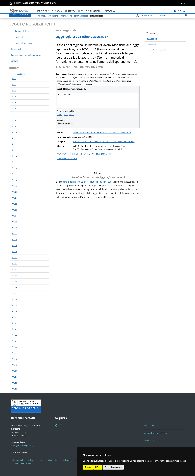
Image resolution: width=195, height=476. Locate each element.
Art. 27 (14, 233)
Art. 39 (14, 305)
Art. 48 (14, 359)
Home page (40, 15)
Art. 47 (14, 353)
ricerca (64, 15)
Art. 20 (14, 192)
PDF (66, 114)
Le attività (70, 11)
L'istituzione (42, 11)
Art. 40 (14, 311)
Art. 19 (14, 186)
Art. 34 (14, 275)
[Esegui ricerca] (186, 15)
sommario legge (81, 15)
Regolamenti (16, 49)
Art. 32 (14, 263)
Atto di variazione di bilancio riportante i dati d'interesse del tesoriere (104, 141)
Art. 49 (14, 365)
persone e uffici (144, 15)
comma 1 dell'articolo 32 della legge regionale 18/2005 (86, 181)
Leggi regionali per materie (21, 43)
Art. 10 (14, 132)
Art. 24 (14, 215)
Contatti (14, 61)
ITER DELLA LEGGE (67, 158)
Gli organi (56, 11)
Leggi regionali (16, 37)
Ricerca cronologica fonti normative (25, 55)
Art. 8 (14, 120)
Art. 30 (14, 251)
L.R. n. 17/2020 (18, 74)
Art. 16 (14, 168)
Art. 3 (14, 90)
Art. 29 (14, 245)
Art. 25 (14, 221)
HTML (59, 114)
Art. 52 (14, 382)
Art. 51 (14, 376)
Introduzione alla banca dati (22, 31)
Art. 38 (14, 299)
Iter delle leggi (152, 39)
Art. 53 (14, 388)
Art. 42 (14, 323)
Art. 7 (14, 114)
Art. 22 (14, 203)
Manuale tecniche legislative (157, 50)
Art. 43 (14, 329)
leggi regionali (53, 15)
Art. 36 (14, 287)
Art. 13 (14, 150)
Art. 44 (14, 335)
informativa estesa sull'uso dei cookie (172, 461)
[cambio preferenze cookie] (23, 463)
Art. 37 (14, 293)
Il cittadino (109, 11)
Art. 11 (14, 138)
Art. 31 (14, 257)
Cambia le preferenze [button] (113, 467)
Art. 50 (14, 370)
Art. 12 (14, 144)
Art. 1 (14, 78)
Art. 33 (14, 269)
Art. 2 (14, 84)
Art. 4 (14, 96)
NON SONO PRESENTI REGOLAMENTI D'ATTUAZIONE (84, 154)
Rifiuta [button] (97, 467)
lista (70, 15)
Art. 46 (14, 347)
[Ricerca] (169, 15)
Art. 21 (14, 197)
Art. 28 (14, 239)
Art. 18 (14, 180)
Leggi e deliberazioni (89, 11)
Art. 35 (14, 281)
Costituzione (151, 44)
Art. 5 (14, 102)
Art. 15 (14, 162)
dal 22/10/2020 (64, 94)
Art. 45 (14, 341)
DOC (71, 114)
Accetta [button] (88, 467)
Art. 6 (14, 108)
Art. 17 (14, 174)
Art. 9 (14, 126)
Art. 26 (14, 227)
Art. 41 (14, 317)
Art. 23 (14, 209)
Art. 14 (14, 156)
